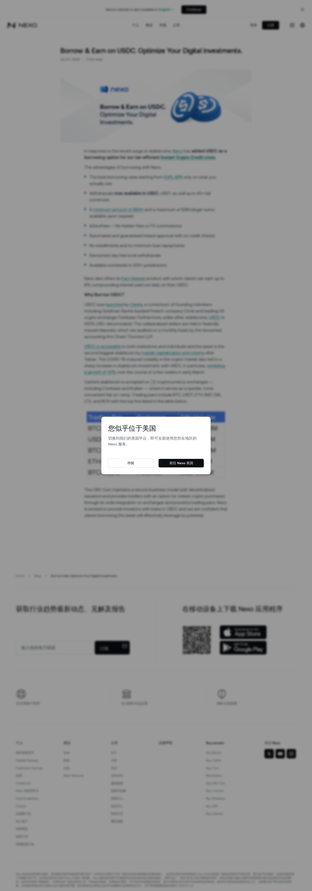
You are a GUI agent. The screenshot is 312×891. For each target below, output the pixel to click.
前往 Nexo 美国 (181, 463)
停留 (130, 463)
